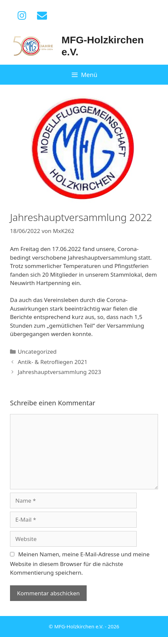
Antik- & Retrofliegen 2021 (52, 362)
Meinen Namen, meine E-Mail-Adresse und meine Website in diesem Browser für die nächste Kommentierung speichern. (80, 563)
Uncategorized (37, 351)
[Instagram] (22, 16)
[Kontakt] (42, 16)
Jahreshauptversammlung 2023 (59, 372)
